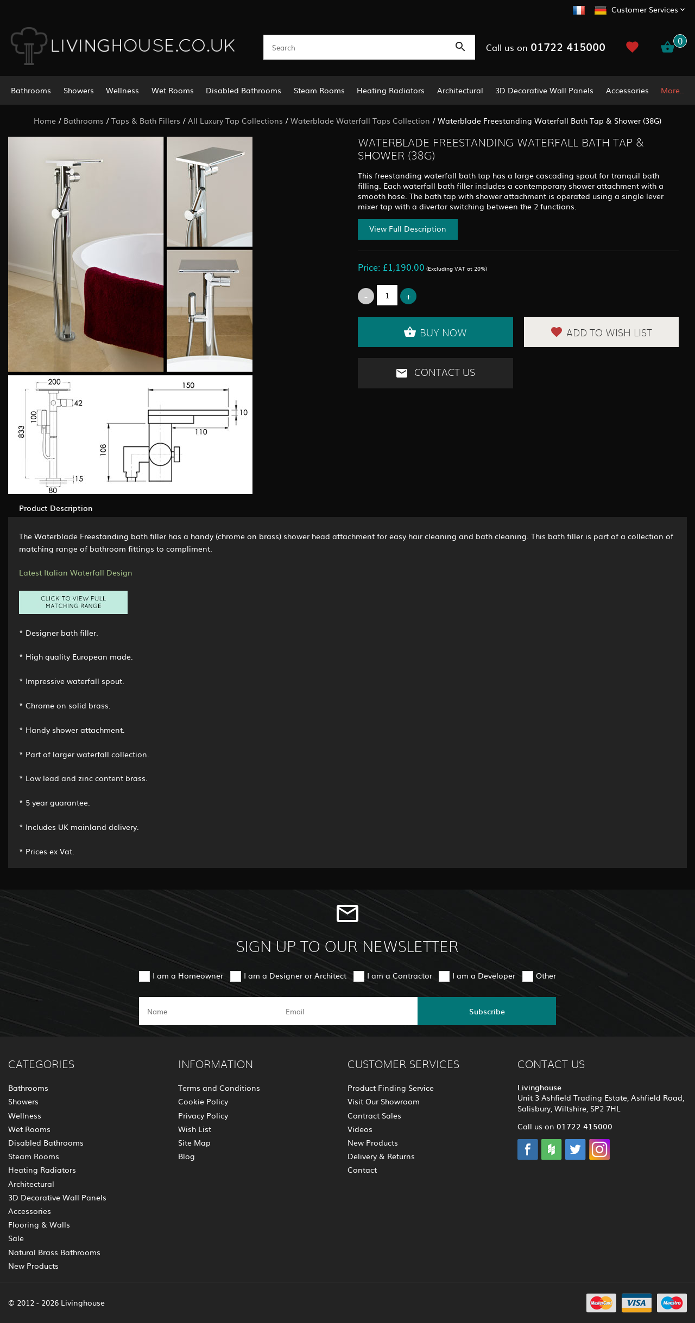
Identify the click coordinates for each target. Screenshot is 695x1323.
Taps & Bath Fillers (145, 120)
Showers (79, 90)
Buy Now (435, 331)
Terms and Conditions (219, 1087)
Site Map (194, 1142)
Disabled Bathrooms (243, 90)
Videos (360, 1128)
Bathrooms (31, 90)
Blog (186, 1156)
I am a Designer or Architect (295, 975)
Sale (16, 1237)
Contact (362, 1169)
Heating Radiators (391, 90)
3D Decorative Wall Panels (544, 90)
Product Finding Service (391, 1087)
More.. (672, 90)
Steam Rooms (319, 90)
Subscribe (487, 1011)
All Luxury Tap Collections (235, 120)
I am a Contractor (399, 975)
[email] (346, 1011)
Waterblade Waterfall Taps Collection (360, 120)
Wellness (122, 90)
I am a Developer (483, 975)
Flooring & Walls (39, 1224)
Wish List (194, 1128)
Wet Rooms (172, 90)
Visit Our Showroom (384, 1101)
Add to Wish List (601, 331)
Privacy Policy (203, 1115)
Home (45, 120)
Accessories (627, 90)
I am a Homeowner (188, 975)
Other (546, 975)
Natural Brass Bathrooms (54, 1252)
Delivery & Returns (381, 1156)
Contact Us (435, 373)
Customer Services (644, 9)
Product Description (55, 508)
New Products (33, 1265)
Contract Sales (374, 1115)
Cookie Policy (203, 1101)
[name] (208, 1011)
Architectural (460, 90)
